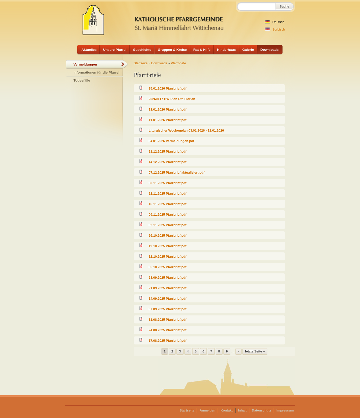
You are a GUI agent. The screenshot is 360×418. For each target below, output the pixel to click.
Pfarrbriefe (178, 63)
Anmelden (207, 410)
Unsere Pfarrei (114, 50)
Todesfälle (82, 80)
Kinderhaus (226, 50)
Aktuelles (89, 50)
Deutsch (274, 22)
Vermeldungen (85, 64)
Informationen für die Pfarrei (96, 72)
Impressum (285, 410)
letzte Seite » (255, 351)
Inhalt (242, 410)
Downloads (269, 50)
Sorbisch (275, 29)
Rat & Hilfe (201, 50)
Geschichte (142, 50)
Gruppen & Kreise (172, 50)
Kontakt (226, 410)
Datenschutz (261, 410)
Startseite (141, 63)
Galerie (248, 50)
